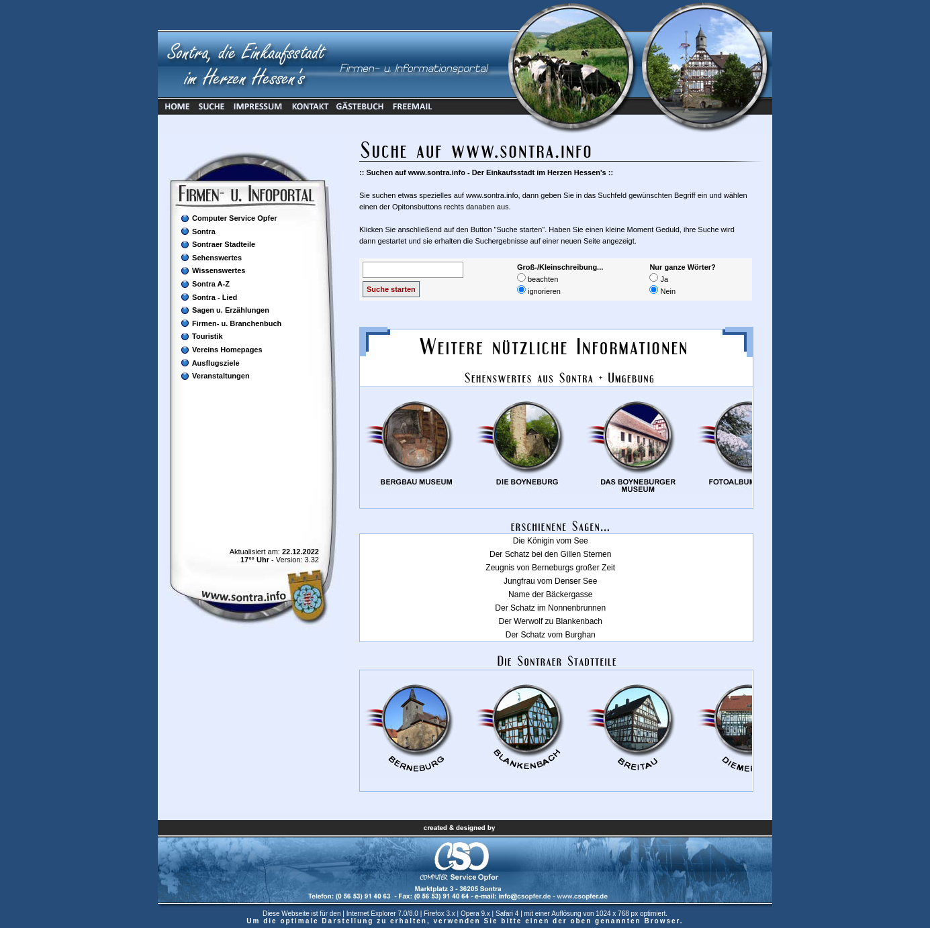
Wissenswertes (212, 271)
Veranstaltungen (215, 376)
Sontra (198, 231)
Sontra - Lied (208, 297)
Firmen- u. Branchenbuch (230, 323)
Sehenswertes (211, 257)
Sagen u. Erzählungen (224, 310)
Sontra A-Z (205, 284)
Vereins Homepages (221, 350)
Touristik (201, 336)
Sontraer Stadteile (217, 245)
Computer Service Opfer (228, 218)
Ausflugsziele (210, 363)
